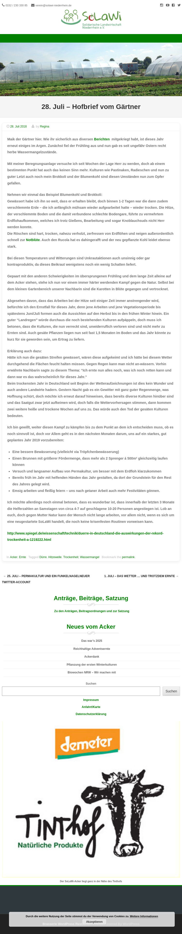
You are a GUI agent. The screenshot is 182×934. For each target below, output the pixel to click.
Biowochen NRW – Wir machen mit (92, 672)
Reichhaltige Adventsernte (91, 649)
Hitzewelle (55, 557)
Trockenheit (70, 557)
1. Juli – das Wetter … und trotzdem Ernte (141, 576)
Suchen (91, 683)
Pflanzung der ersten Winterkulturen (92, 664)
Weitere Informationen (144, 916)
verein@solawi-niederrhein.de (53, 5)
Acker (13, 557)
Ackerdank (91, 656)
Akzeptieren (94, 922)
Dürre (43, 557)
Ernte (22, 557)
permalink (128, 557)
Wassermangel (89, 557)
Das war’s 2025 (91, 641)
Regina (44, 126)
